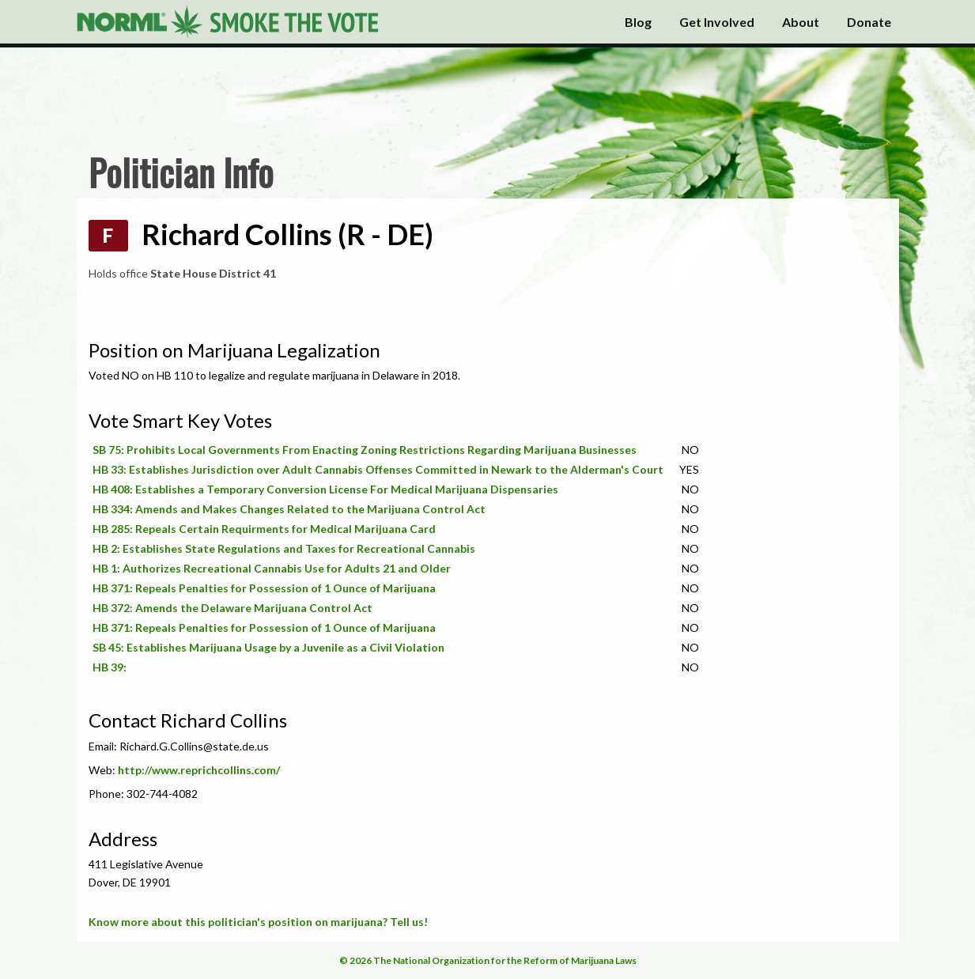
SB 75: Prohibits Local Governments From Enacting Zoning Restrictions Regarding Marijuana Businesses (365, 449)
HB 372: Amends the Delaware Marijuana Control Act (232, 607)
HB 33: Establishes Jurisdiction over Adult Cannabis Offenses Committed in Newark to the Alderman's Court (378, 469)
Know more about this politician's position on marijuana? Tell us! (258, 921)
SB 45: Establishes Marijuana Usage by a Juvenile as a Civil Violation (268, 647)
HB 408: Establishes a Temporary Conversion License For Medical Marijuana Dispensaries (325, 489)
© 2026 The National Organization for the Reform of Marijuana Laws (488, 960)
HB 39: (110, 667)
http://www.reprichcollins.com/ (199, 770)
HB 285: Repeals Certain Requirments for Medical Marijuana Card (264, 528)
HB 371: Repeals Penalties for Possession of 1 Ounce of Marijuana (264, 588)
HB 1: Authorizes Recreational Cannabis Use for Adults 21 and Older (272, 568)
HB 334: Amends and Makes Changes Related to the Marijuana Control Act (289, 509)
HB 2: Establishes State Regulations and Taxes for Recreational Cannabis (284, 548)
